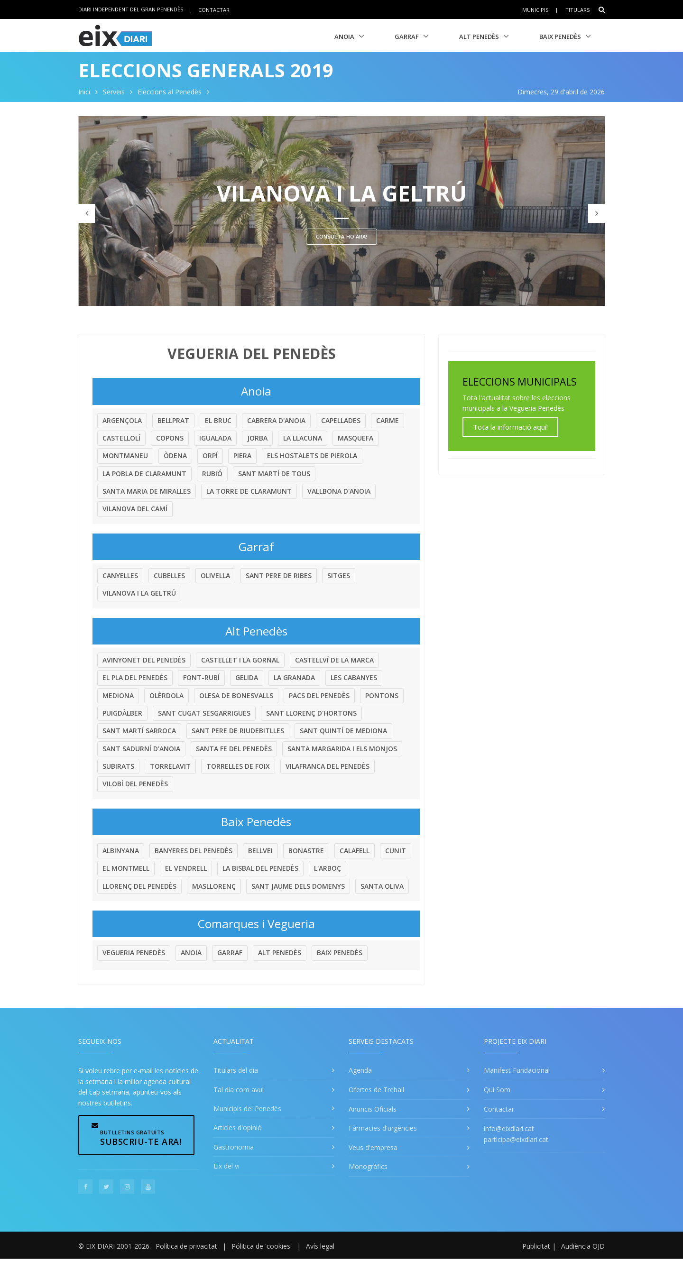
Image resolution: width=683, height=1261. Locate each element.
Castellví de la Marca (334, 659)
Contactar (214, 9)
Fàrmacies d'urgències (383, 1127)
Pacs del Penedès (319, 695)
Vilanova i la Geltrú (139, 593)
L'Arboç (327, 868)
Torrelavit (170, 766)
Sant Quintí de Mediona (343, 730)
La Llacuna (302, 437)
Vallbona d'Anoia (338, 491)
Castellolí (121, 437)
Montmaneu (125, 455)
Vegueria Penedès (133, 952)
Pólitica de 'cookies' (261, 1246)
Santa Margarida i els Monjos (342, 748)
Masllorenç (214, 886)
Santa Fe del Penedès (234, 748)
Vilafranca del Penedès (327, 766)
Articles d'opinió (237, 1127)
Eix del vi (226, 1165)
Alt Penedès (479, 36)
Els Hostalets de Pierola (312, 455)
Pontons (381, 695)
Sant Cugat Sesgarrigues (204, 713)
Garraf (407, 36)
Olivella (215, 575)
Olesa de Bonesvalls (236, 695)
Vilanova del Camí (134, 508)
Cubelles (169, 575)
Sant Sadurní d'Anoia (141, 748)
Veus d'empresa (373, 1147)
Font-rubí (201, 677)
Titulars (577, 9)
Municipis (535, 9)
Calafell (354, 850)
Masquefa (355, 437)
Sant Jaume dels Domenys (298, 886)
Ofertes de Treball (376, 1089)
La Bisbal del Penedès (260, 868)
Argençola (122, 420)
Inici (84, 91)
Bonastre (306, 850)
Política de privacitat (186, 1246)
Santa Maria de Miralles (146, 491)
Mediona (118, 695)
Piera (242, 455)
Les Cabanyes (354, 677)
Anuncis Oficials (373, 1109)
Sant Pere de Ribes (279, 575)
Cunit (395, 850)
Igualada (215, 437)
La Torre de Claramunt (249, 491)
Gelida (246, 677)
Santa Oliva (382, 886)
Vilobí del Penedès (135, 783)
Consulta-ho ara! (341, 236)
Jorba (257, 437)
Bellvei (260, 850)
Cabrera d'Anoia (276, 420)
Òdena (175, 455)
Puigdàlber (122, 713)
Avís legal (320, 1246)
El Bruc (218, 420)
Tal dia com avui (238, 1089)
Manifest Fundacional (517, 1070)
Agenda (360, 1070)
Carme (387, 420)
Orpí (210, 455)
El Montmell (125, 868)
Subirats (118, 766)
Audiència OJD (583, 1246)
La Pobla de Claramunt (144, 473)
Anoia (344, 36)
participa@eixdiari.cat (516, 1139)
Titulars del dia (235, 1070)
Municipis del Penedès (247, 1108)
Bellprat (173, 420)
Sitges (338, 575)
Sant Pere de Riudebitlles (238, 730)
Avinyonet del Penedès (143, 659)
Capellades (340, 420)
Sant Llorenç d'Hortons (311, 713)
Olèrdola (166, 695)
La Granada (294, 677)
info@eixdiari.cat (509, 1128)
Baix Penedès (560, 36)
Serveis (114, 91)
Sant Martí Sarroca (139, 730)
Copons (170, 437)
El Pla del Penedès (134, 677)
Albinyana (120, 850)
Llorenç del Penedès (139, 886)
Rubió (212, 473)
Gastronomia (233, 1146)
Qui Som (497, 1089)
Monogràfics (368, 1166)
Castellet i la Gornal (240, 659)
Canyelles (120, 575)
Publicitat (536, 1246)
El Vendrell (186, 868)
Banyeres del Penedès (193, 850)
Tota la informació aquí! (510, 427)
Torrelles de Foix (238, 766)
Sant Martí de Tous (274, 473)
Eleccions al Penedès (170, 91)
